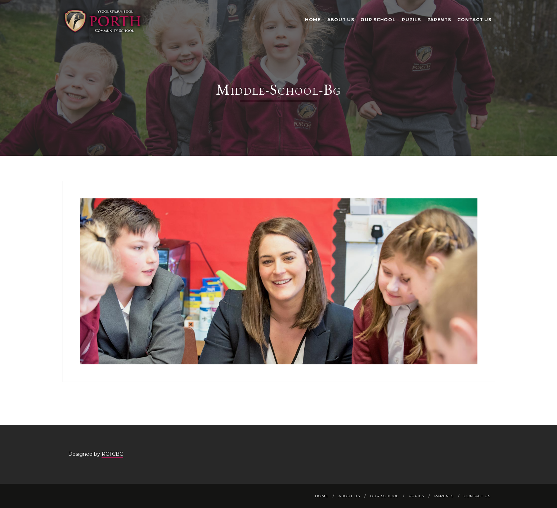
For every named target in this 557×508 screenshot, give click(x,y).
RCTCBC (112, 454)
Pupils (411, 19)
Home (313, 19)
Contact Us (474, 19)
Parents (439, 19)
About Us (340, 19)
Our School (377, 19)
